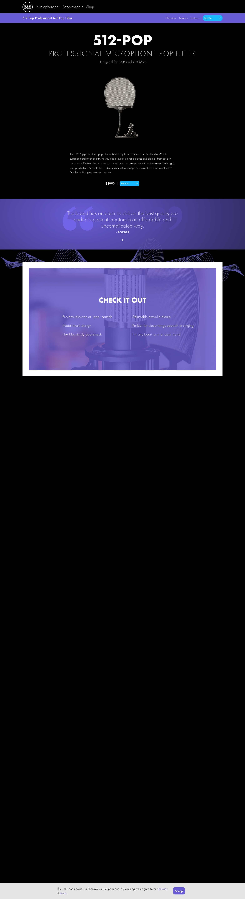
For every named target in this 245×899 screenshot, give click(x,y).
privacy (163, 889)
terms (63, 893)
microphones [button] (48, 6)
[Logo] (27, 6)
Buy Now (130, 183)
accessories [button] (73, 6)
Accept (179, 891)
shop (90, 6)
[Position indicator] (122, 240)
